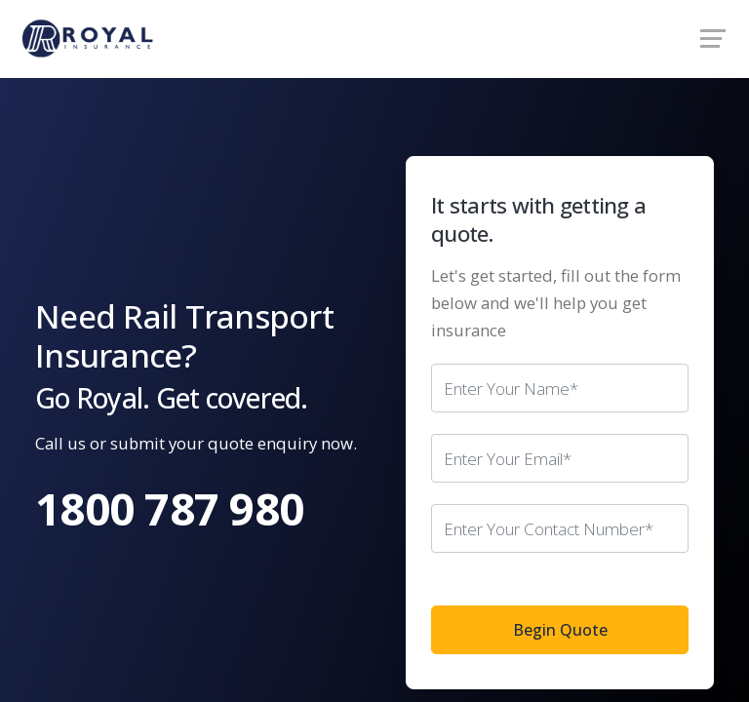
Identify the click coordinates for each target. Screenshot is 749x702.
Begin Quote (560, 630)
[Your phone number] (560, 528)
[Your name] (560, 388)
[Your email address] (560, 458)
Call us (60, 443)
